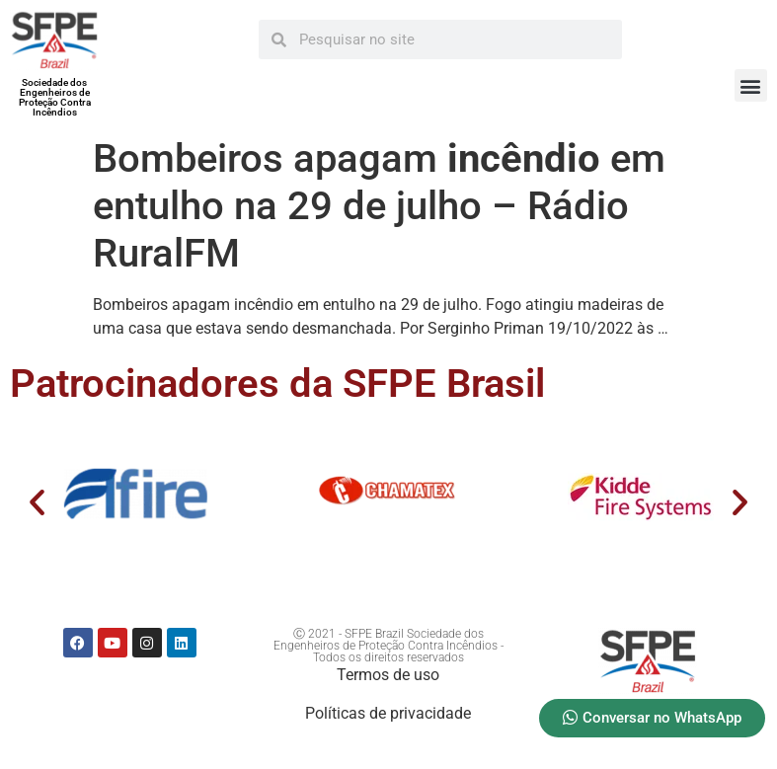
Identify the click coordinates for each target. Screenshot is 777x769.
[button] (751, 85)
